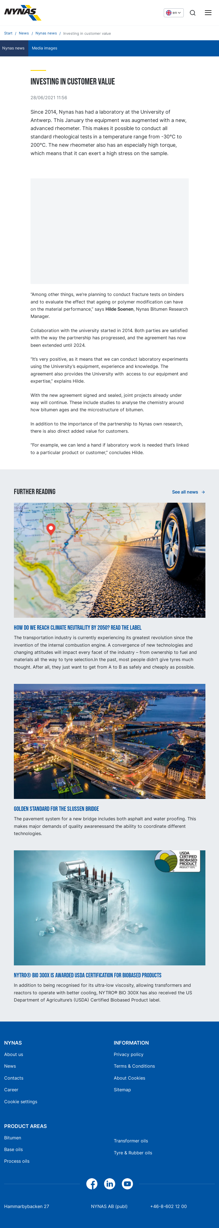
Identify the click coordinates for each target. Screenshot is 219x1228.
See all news (185, 492)
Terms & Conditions (134, 1066)
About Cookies (129, 1078)
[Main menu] (208, 12)
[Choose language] (174, 12)
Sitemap (122, 1089)
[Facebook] (91, 1183)
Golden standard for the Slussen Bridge (56, 809)
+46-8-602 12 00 (168, 1206)
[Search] (192, 12)
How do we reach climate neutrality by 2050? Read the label (78, 628)
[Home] (45, 13)
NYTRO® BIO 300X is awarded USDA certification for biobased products (88, 975)
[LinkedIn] (109, 1183)
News (10, 1066)
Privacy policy (129, 1054)
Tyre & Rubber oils (133, 1152)
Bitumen (12, 1137)
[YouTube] (127, 1183)
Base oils (13, 1149)
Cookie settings (20, 1101)
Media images (44, 48)
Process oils (16, 1161)
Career (11, 1089)
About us (13, 1054)
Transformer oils (131, 1141)
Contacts (13, 1078)
